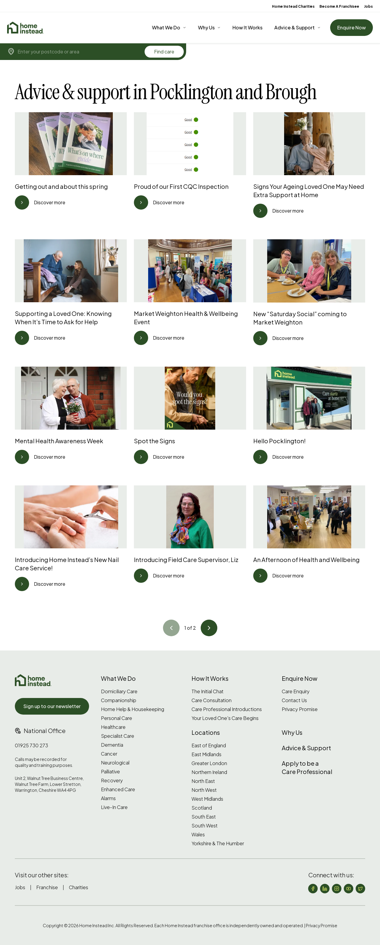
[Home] (25, 28)
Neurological (115, 763)
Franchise (47, 887)
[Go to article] (22, 202)
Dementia (112, 745)
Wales (198, 835)
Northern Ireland (209, 772)
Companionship (118, 700)
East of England (208, 745)
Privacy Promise (300, 709)
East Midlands (206, 754)
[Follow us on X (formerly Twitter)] (360, 888)
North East (203, 781)
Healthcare (113, 727)
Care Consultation (211, 700)
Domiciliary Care (119, 691)
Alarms (108, 798)
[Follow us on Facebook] (313, 888)
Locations (205, 732)
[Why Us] (209, 27)
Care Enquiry (296, 691)
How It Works (247, 27)
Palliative (110, 772)
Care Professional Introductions (226, 709)
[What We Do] (169, 27)
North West (204, 790)
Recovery (112, 780)
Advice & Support (294, 27)
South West (204, 826)
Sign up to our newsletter (52, 706)
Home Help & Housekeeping (132, 709)
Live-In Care (114, 807)
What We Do (166, 27)
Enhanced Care (118, 789)
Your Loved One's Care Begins (225, 718)
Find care (164, 51)
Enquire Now (351, 27)
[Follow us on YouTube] (348, 888)
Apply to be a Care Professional (307, 767)
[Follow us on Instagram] (336, 888)
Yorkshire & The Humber (217, 843)
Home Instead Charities (293, 6)
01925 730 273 (31, 745)
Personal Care (116, 718)
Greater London (209, 763)
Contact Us (294, 700)
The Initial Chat (207, 691)
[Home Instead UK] (33, 680)
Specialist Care (117, 736)
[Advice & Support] (297, 27)
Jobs (368, 6)
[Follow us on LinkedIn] (325, 888)
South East (203, 817)
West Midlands (207, 799)
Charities (78, 887)
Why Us (206, 27)
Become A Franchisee (339, 6)
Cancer (109, 754)
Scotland (201, 808)
